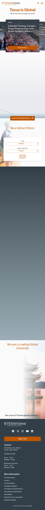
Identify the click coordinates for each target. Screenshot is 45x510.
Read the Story (27, 47)
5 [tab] (25, 53)
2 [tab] (20, 53)
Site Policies (8, 494)
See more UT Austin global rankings (21, 415)
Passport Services (11, 463)
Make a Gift (23, 439)
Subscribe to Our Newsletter (13, 497)
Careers (6, 480)
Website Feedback (10, 500)
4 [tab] (24, 53)
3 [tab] (22, 53)
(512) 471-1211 (9, 454)
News (10, 22)
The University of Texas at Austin (21, 505)
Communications (9, 483)
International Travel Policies (13, 491)
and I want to (22, 148)
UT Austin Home (9, 477)
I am (22, 141)
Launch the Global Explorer (22, 118)
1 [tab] (19, 53)
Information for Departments (13, 489)
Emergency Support (10, 486)
